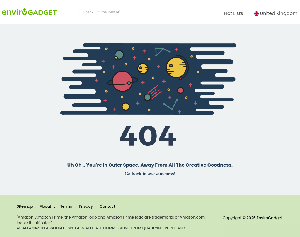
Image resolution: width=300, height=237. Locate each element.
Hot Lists (235, 13)
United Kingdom (277, 13)
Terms (66, 206)
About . (47, 206)
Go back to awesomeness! (150, 173)
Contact (107, 206)
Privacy (86, 206)
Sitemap (25, 206)
